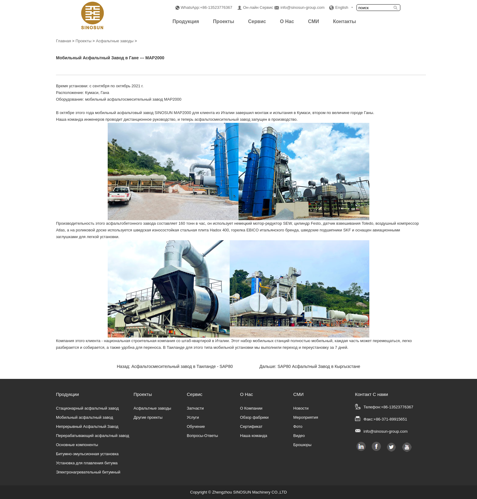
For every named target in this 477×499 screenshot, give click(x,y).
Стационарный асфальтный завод (87, 408)
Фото (297, 426)
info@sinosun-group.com (302, 7)
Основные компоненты (77, 444)
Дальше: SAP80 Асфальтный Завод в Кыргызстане (309, 366)
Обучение (196, 426)
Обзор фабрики (254, 417)
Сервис (257, 21)
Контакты (344, 21)
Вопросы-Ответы (202, 435)
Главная (63, 41)
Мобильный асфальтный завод (84, 417)
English (341, 7)
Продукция (185, 21)
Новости (300, 408)
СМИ (313, 21)
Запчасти (195, 408)
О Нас (287, 21)
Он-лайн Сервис (258, 7)
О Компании (251, 408)
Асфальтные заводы (115, 41)
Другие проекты (148, 417)
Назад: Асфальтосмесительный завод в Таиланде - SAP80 (175, 366)
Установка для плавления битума (87, 463)
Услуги (193, 417)
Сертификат (251, 426)
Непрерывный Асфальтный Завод (87, 426)
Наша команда (253, 435)
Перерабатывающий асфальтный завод (92, 435)
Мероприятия (305, 417)
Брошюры (302, 444)
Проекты (223, 21)
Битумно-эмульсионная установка (87, 454)
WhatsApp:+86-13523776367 (206, 7)
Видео (299, 435)
